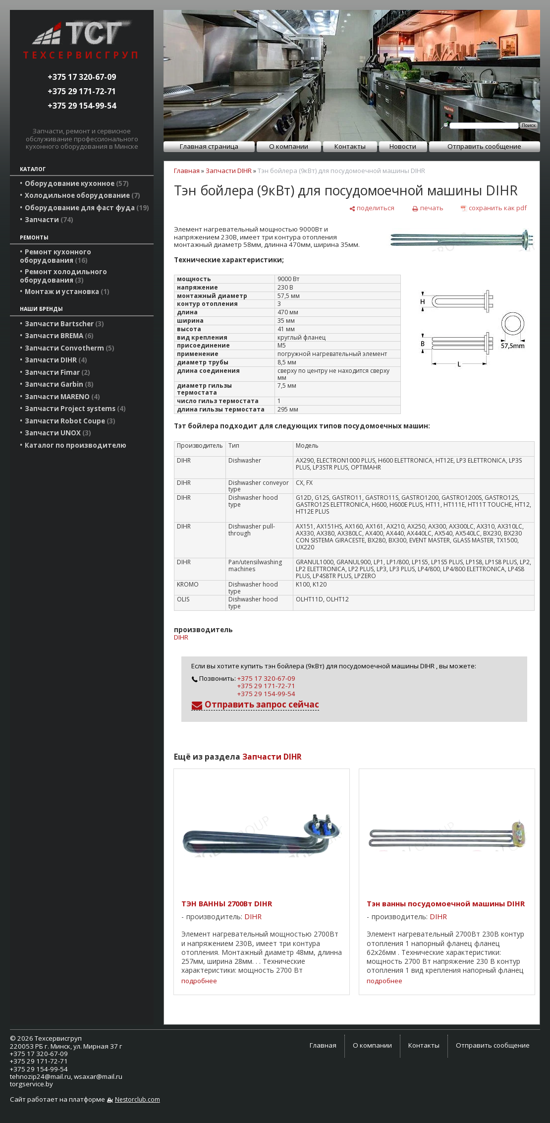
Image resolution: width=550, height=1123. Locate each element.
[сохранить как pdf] (494, 208)
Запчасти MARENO (62, 396)
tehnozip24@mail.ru (40, 1076)
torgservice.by (31, 1083)
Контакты (350, 146)
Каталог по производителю (75, 445)
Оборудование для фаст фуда (87, 207)
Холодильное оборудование (82, 195)
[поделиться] (371, 208)
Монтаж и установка (67, 291)
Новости (402, 146)
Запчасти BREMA (59, 335)
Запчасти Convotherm (69, 348)
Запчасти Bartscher (64, 323)
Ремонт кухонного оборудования (55, 255)
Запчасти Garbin (59, 384)
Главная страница (209, 146)
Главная (187, 170)
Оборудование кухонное (77, 183)
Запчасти (49, 219)
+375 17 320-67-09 (82, 76)
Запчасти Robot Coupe (70, 420)
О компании (288, 146)
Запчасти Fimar (57, 372)
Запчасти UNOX (58, 432)
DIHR (181, 637)
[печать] (427, 208)
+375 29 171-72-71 (82, 91)
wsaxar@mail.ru (98, 1076)
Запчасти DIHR (56, 359)
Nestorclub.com (137, 1099)
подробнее (199, 981)
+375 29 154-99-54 (82, 105)
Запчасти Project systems (75, 408)
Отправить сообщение (484, 146)
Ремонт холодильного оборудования (63, 275)
